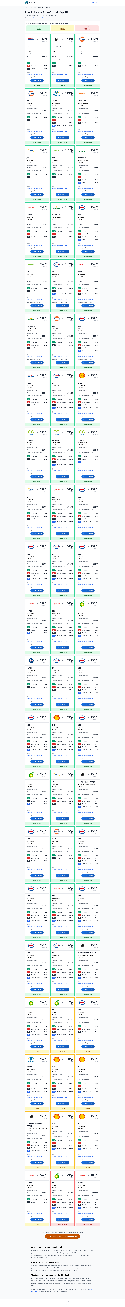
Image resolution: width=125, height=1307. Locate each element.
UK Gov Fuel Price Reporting (34, 74)
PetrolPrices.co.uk (54, 1302)
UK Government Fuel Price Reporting (42, 18)
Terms (60, 1304)
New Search (96, 3)
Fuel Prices (33, 7)
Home (26, 7)
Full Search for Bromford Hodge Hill (62, 1236)
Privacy (65, 1304)
